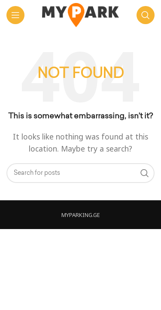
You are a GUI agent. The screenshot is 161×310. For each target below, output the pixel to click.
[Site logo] (80, 14)
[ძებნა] (145, 15)
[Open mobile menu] (15, 15)
